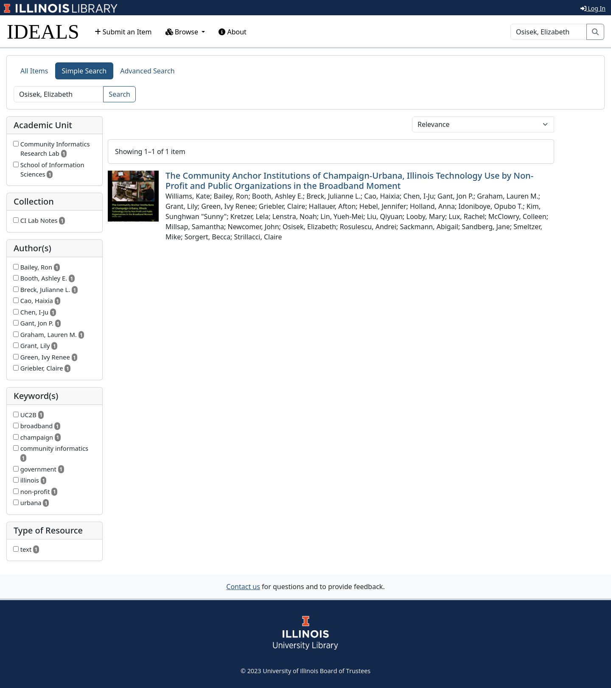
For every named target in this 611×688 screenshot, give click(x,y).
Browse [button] (182, 32)
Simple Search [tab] (84, 71)
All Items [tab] (34, 71)
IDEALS (43, 31)
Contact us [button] (243, 586)
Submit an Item (123, 32)
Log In (592, 8)
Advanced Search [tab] (147, 71)
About (233, 32)
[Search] (548, 32)
